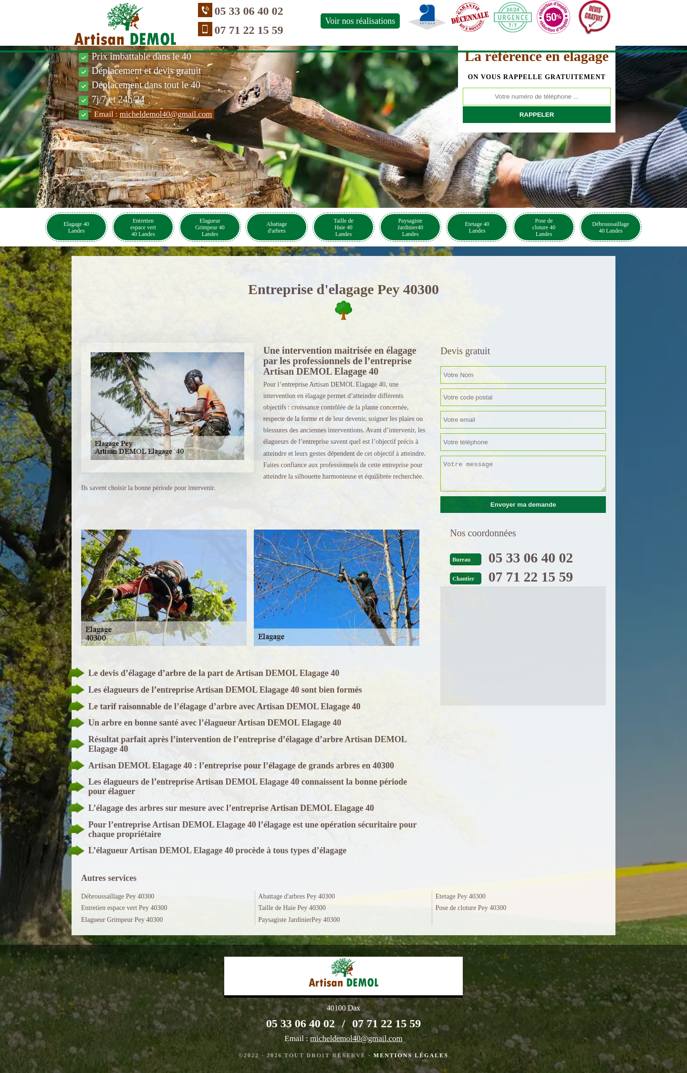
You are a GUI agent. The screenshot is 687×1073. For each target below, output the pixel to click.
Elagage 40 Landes (76, 227)
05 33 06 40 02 (234, 11)
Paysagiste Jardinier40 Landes (410, 227)
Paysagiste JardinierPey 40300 (299, 919)
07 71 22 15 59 (234, 30)
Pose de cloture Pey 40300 (471, 907)
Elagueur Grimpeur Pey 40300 (122, 919)
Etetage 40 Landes (477, 227)
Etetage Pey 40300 (461, 896)
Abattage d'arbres (276, 227)
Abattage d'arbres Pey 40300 (296, 896)
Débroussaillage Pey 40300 (117, 896)
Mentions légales (411, 1055)
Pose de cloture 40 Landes (543, 227)
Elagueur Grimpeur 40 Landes (210, 227)
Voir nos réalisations (346, 21)
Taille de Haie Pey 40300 (291, 907)
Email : (153, 114)
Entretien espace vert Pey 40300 (124, 907)
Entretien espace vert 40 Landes (143, 227)
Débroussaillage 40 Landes (610, 227)
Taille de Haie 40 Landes (343, 227)
